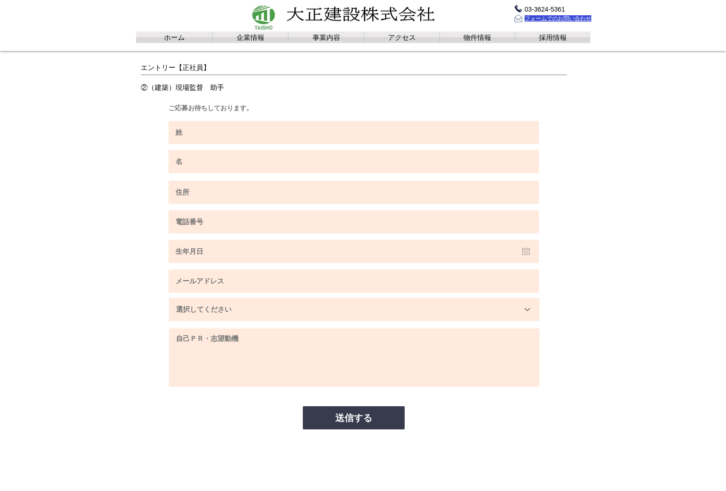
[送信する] (354, 417)
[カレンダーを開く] (526, 251)
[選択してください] (354, 309)
